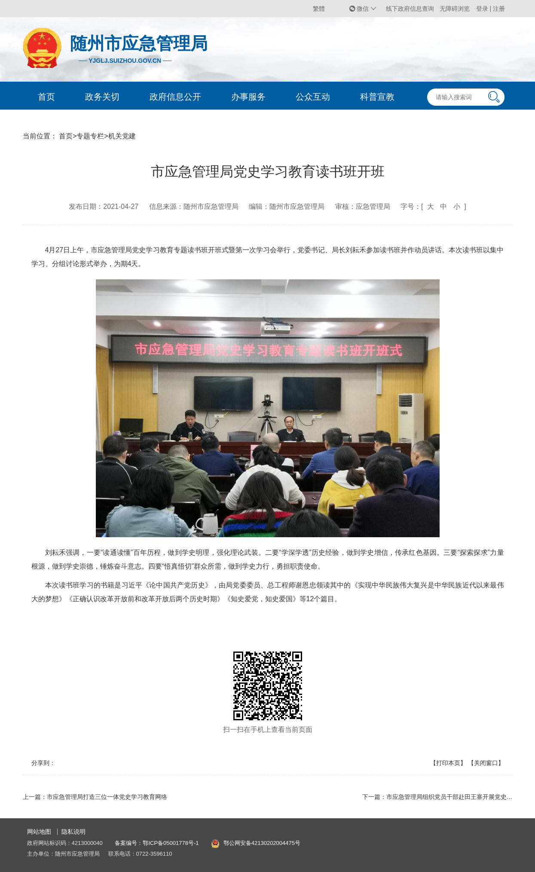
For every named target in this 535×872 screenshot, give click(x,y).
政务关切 (102, 96)
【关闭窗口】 (486, 762)
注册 (499, 8)
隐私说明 (73, 831)
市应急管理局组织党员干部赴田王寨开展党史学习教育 (458, 796)
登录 (483, 8)
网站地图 (39, 831)
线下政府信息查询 (410, 8)
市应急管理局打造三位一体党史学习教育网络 (107, 796)
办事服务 (248, 96)
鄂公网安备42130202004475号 (261, 843)
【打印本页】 (448, 762)
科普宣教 (377, 96)
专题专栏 (90, 136)
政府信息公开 (175, 96)
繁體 (319, 8)
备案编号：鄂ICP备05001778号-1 (157, 843)
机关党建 (122, 136)
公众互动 (313, 96)
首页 (46, 96)
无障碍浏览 (455, 8)
